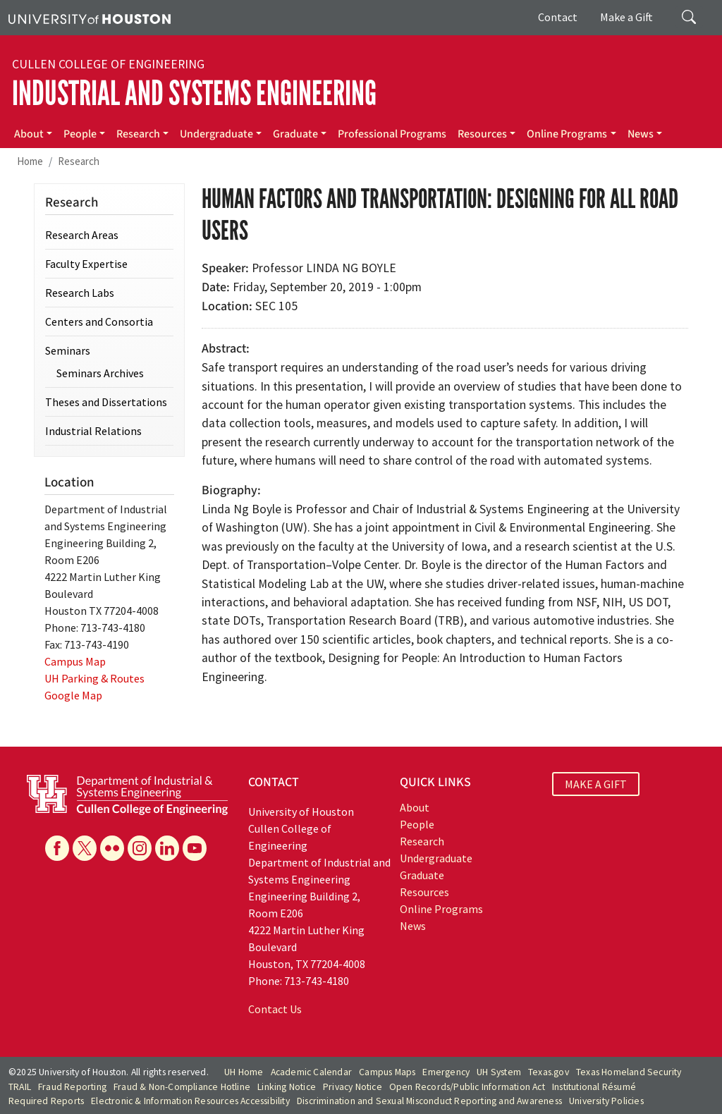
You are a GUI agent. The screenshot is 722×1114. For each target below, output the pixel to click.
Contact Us (275, 1009)
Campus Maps (387, 1072)
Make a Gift (626, 17)
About (29, 134)
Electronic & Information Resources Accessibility (190, 1101)
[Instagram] (140, 848)
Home (30, 161)
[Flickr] (112, 848)
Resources (482, 134)
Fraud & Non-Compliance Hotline (182, 1087)
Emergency (446, 1072)
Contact (557, 17)
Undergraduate (216, 134)
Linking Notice (286, 1087)
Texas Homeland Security (629, 1072)
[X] (85, 848)
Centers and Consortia (99, 321)
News (641, 134)
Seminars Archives (100, 373)
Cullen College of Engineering (108, 64)
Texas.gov (548, 1072)
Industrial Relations (93, 431)
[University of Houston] (89, 18)
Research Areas (81, 235)
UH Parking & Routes (94, 678)
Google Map (73, 695)
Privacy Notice (352, 1087)
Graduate (295, 134)
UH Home (243, 1072)
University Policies (606, 1101)
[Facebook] (57, 848)
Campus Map (75, 661)
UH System (499, 1072)
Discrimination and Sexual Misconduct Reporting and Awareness (429, 1101)
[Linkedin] (167, 848)
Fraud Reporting (72, 1087)
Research (138, 134)
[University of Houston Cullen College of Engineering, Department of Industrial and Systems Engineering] (127, 793)
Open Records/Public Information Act (467, 1087)
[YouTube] (195, 848)
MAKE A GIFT (596, 784)
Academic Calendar (311, 1072)
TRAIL (19, 1087)
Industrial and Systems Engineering (194, 93)
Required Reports (46, 1101)
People (80, 134)
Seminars (67, 350)
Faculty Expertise (86, 264)
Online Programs (567, 134)
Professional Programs (392, 134)
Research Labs (79, 293)
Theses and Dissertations (106, 402)
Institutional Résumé (594, 1087)
